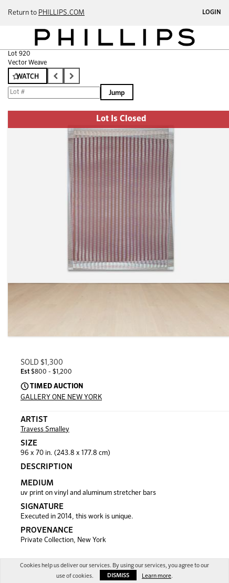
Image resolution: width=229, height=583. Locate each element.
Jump (117, 93)
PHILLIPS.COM (61, 12)
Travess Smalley (44, 429)
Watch (27, 76)
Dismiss (118, 575)
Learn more (156, 576)
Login (211, 12)
